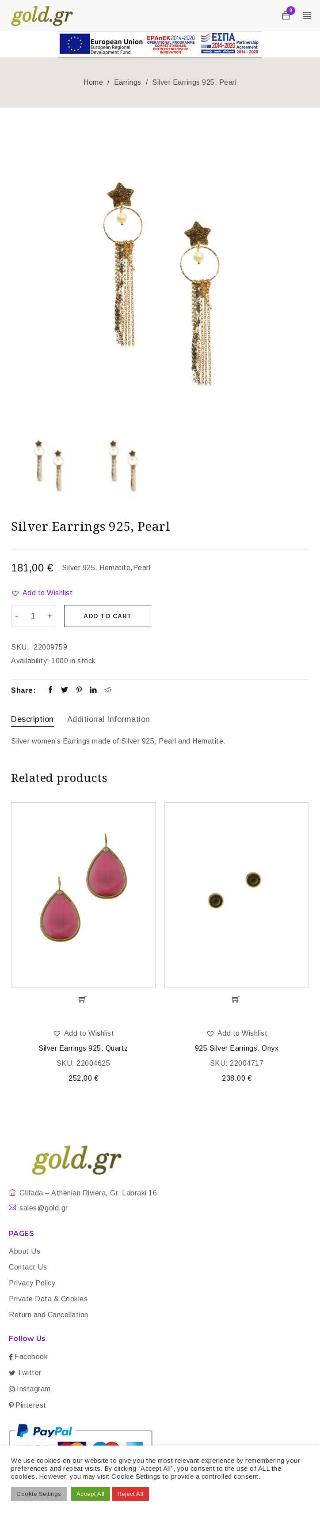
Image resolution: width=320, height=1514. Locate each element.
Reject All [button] (131, 1494)
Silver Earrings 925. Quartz (83, 1048)
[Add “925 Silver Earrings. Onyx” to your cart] (236, 999)
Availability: (30, 660)
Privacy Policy (32, 1282)
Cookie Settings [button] (38, 1494)
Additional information (108, 718)
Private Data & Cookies (48, 1298)
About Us (24, 1251)
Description (32, 718)
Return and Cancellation (48, 1314)
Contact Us (28, 1266)
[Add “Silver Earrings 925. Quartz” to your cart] (83, 999)
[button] (41, 593)
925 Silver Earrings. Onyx (237, 1048)
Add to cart (108, 616)
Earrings (127, 82)
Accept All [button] (90, 1494)
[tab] (32, 720)
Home (93, 82)
